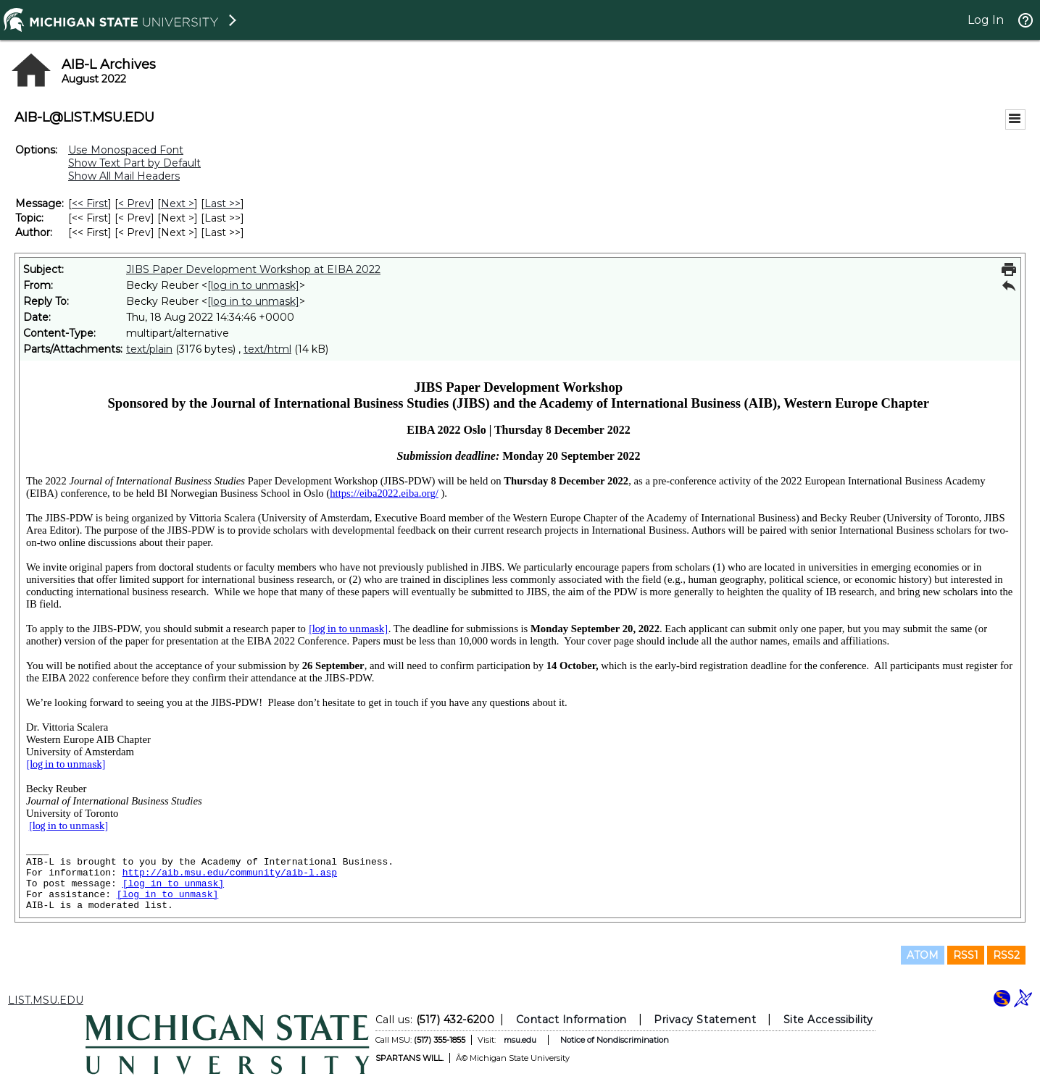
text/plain (149, 349)
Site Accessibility (828, 1019)
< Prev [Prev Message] (134, 203)
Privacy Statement (705, 1019)
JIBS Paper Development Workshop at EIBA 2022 (253, 269)
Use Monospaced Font (125, 149)
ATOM (923, 955)
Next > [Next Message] (177, 203)
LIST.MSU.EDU (45, 1000)
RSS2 (1006, 955)
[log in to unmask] (253, 285)
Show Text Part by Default (134, 162)
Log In (986, 20)
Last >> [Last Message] (222, 203)
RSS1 (965, 955)
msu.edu (519, 1040)
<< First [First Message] (90, 203)
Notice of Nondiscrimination (613, 1040)
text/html (267, 349)
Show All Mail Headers (124, 175)
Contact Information (570, 1019)
